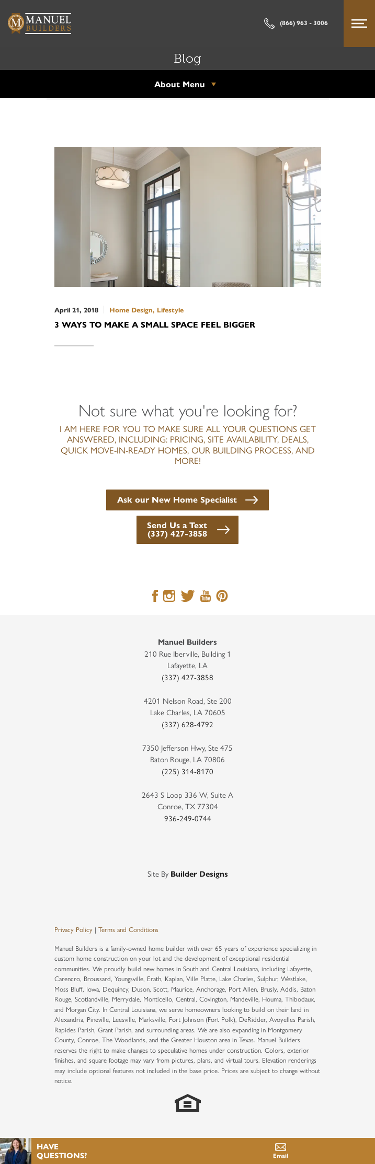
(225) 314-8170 (187, 770)
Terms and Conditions (128, 929)
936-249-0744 (187, 817)
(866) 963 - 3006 (296, 23)
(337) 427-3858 (187, 676)
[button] (187, 499)
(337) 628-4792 (187, 723)
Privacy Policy (73, 929)
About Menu (179, 84)
